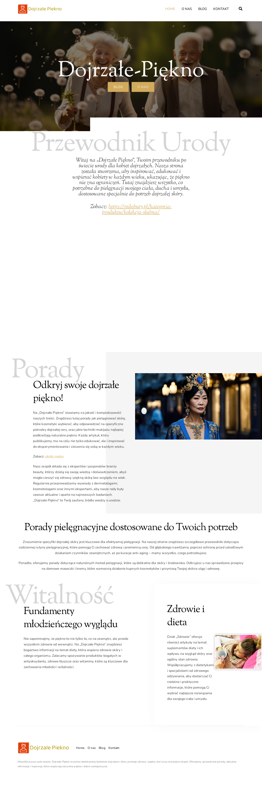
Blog (202, 9)
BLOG (118, 87)
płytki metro (54, 456)
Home (170, 9)
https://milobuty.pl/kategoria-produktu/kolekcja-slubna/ (137, 209)
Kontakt (221, 9)
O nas (187, 9)
